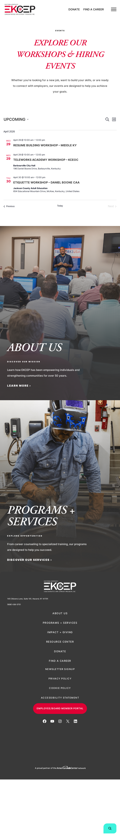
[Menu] (113, 9)
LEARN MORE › (19, 385)
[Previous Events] (9, 206)
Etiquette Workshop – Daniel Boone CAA (46, 182)
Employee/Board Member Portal (60, 708)
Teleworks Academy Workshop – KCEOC (45, 160)
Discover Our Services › (29, 560)
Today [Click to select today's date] (60, 206)
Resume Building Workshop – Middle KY (45, 145)
